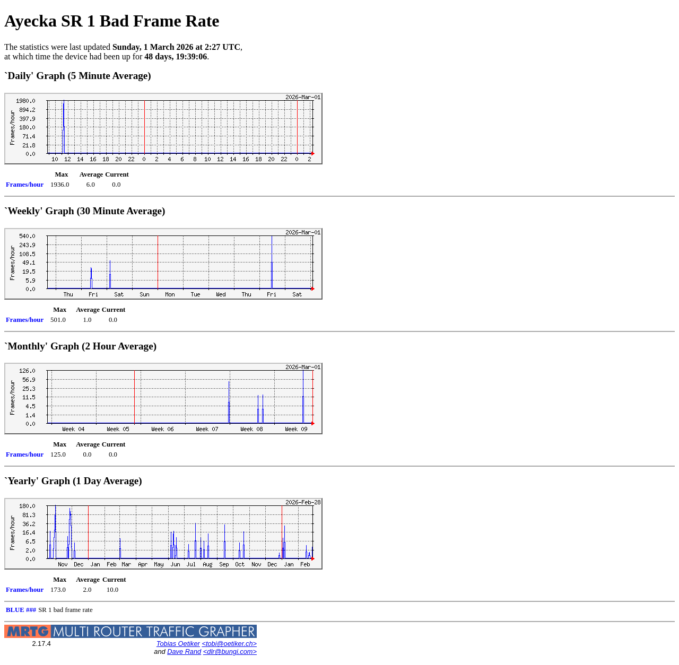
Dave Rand (184, 651)
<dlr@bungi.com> (230, 651)
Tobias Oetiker (178, 644)
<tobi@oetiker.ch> (229, 644)
